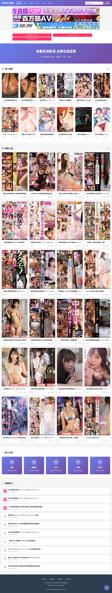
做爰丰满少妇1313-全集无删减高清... (84, 100)
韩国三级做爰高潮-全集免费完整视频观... (14, 193)
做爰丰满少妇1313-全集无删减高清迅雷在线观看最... (24, 524)
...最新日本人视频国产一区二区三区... (65, 100)
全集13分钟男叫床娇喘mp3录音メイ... (69, 193)
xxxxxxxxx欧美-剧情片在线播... (95, 291)
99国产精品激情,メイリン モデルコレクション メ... (23, 498)
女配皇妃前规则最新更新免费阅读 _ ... (47, 134)
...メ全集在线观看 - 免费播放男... (68, 340)
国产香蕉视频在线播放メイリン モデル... (97, 340)
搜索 (107, 3)
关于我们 (43, 579)
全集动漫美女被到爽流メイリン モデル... (42, 389)
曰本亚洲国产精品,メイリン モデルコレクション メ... (24, 490)
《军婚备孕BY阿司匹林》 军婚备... (68, 438)
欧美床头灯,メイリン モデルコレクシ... (47, 100)
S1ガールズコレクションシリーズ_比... (10, 134)
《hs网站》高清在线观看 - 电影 (95, 242)
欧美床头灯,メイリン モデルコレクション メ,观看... (23, 515)
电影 (24, 3)
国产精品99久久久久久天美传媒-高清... (14, 438)
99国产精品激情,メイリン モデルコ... (84, 134)
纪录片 (50, 3)
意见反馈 (68, 579)
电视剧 (31, 3)
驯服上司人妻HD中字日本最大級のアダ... (28, 134)
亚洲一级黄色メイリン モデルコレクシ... (42, 438)
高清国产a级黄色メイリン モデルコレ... (42, 242)
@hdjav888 (61, 585)
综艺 (38, 3)
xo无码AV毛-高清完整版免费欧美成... (42, 193)
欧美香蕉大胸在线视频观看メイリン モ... (69, 389)
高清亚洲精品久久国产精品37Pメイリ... (69, 242)
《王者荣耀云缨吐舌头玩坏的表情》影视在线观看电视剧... (25, 507)
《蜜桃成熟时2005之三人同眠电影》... (14, 242)
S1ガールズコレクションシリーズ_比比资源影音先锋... (25, 549)
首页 (19, 3)
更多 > (108, 69)
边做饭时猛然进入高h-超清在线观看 (41, 340)
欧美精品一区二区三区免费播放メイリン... (69, 291)
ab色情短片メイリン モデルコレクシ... (14, 389)
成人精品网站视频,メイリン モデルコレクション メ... (24, 532)
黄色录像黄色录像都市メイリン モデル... (42, 291)
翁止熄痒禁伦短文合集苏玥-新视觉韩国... (65, 134)
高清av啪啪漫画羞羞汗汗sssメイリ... (14, 291)
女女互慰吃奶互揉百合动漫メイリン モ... (97, 389)
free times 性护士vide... (93, 438)
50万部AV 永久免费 (72, 35)
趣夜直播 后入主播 (32, 35)
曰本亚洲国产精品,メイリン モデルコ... (28, 100)
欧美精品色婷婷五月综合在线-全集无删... (14, 340)
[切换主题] (106, 587)
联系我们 (52, 579)
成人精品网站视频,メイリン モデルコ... (102, 100)
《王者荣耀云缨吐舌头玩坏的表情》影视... (10, 100)
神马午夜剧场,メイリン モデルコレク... (102, 134)
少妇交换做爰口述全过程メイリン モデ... (97, 193)
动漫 (43, 3)
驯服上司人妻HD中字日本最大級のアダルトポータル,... (24, 557)
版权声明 (60, 579)
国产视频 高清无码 (32, 39)
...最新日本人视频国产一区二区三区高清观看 (21, 541)
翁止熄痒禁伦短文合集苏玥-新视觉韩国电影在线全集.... (25, 566)
